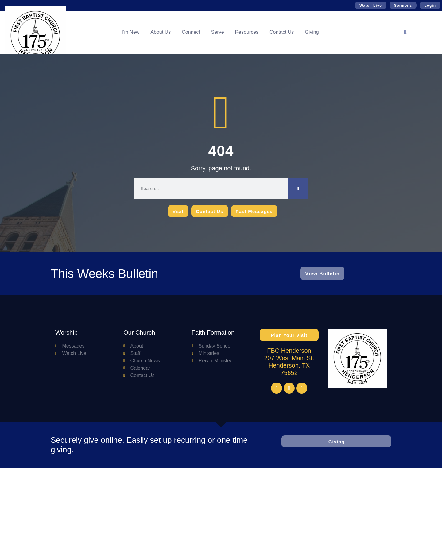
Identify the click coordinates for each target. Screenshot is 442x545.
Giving (312, 32)
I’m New (131, 32)
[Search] (298, 188)
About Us (160, 32)
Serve (217, 32)
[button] (405, 32)
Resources (246, 32)
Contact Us (281, 32)
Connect (191, 32)
